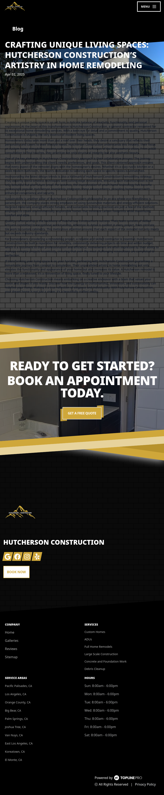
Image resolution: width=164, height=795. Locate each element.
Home (9, 632)
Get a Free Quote (82, 413)
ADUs (88, 639)
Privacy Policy (145, 784)
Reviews (11, 649)
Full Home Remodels (98, 647)
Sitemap (11, 657)
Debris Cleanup (94, 669)
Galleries (11, 640)
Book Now (16, 572)
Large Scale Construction (101, 654)
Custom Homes (94, 632)
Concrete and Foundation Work (105, 661)
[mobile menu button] (149, 6)
